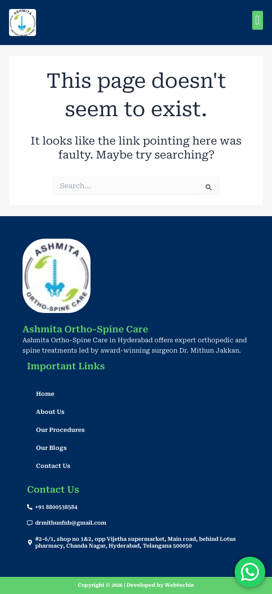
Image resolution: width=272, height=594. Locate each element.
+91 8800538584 (56, 507)
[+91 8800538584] (29, 507)
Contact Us (53, 466)
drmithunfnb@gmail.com (70, 523)
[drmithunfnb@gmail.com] (29, 523)
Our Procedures (60, 429)
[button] (257, 20)
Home (45, 393)
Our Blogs (51, 447)
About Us (50, 411)
